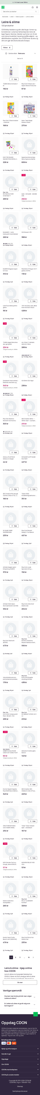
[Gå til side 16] (29, 957)
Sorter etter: (13, 53)
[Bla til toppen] (35, 1014)
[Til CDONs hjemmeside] (2, 7)
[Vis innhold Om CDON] (20, 1065)
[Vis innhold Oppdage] (20, 1060)
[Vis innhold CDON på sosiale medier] (20, 1075)
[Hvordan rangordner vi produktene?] (6, 53)
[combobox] (20, 11)
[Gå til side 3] (20, 957)
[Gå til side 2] (15, 957)
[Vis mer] (20, 982)
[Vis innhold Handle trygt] (20, 1055)
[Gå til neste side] (33, 957)
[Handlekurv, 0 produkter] (32, 7)
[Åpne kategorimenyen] (37, 7)
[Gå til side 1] (11, 957)
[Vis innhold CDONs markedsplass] (20, 1070)
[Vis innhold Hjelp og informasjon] (20, 1049)
